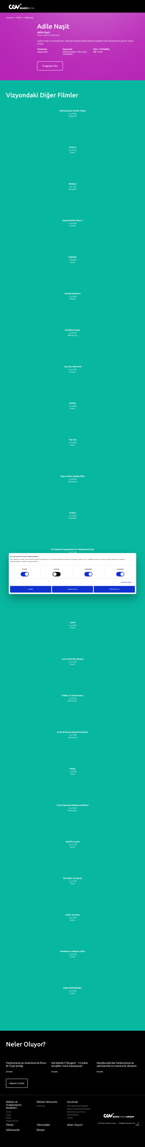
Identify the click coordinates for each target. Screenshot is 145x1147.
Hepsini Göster (16, 1083)
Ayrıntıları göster (126, 582)
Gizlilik (70, 1118)
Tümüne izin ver (114, 589)
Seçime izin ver (72, 589)
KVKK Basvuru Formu (76, 1112)
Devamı (10, 1072)
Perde (8, 1112)
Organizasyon (12, 1121)
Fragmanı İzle (49, 65)
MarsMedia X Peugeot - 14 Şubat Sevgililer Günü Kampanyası (69, 1064)
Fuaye (8, 1115)
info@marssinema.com (127, 1123)
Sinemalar (41, 1106)
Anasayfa (10, 18)
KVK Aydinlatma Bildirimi (77, 1106)
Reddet (30, 589)
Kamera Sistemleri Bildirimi (78, 1109)
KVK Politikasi (73, 1115)
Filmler (19, 18)
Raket (8, 1118)
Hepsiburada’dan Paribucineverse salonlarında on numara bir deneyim (117, 1064)
